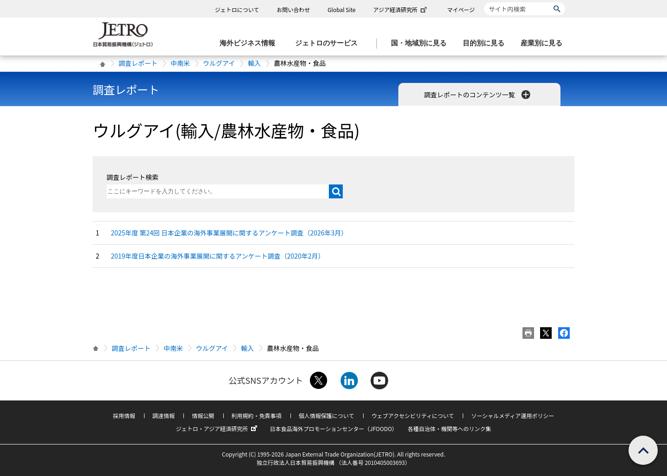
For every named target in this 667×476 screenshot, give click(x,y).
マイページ (461, 9)
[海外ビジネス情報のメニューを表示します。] (250, 43)
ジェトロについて (237, 9)
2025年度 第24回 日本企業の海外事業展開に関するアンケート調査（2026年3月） (229, 232)
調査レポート (138, 63)
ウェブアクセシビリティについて (412, 415)
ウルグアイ (219, 63)
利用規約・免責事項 (257, 415)
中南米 (180, 63)
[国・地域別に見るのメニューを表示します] (421, 43)
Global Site (341, 9)
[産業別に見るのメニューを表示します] (544, 43)
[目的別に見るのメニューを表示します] (486, 43)
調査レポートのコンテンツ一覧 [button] (478, 94)
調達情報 (163, 415)
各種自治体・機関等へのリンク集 (449, 428)
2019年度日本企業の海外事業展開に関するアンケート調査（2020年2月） (217, 255)
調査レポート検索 (132, 177)
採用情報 (124, 415)
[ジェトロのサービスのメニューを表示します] (329, 43)
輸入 (254, 63)
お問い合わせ (293, 9)
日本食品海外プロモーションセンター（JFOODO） (333, 428)
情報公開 (203, 415)
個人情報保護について (326, 415)
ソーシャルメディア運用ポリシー (512, 415)
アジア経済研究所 (401, 9)
